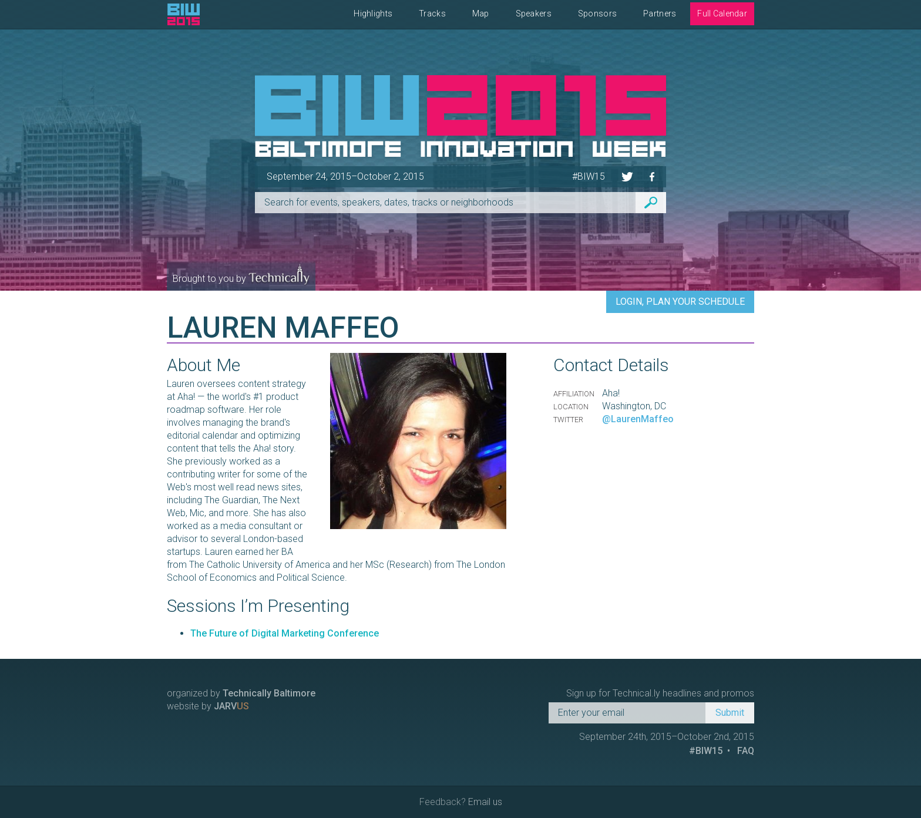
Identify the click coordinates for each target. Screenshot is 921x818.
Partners (659, 13)
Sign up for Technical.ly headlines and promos (660, 693)
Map (480, 13)
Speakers (534, 13)
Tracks (432, 13)
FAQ (745, 750)
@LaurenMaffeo (638, 419)
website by (208, 706)
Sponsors (597, 13)
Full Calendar (722, 13)
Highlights (373, 13)
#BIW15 (588, 176)
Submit (729, 712)
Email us (485, 801)
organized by (241, 693)
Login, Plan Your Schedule (680, 301)
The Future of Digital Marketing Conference (284, 633)
